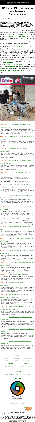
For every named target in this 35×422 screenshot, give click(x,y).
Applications (21, 366)
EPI (18, 363)
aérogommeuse (8, 62)
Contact (20, 369)
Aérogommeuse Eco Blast (8, 366)
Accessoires (26, 363)
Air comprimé (26, 360)
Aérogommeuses (27, 358)
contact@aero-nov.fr (13, 403)
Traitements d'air (9, 363)
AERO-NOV (6, 358)
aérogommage (19, 46)
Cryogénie (16, 360)
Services (30, 366)
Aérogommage (16, 358)
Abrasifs (8, 360)
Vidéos (17, 355)
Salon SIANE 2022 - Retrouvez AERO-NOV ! (20, 219)
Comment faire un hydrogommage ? (19, 274)
